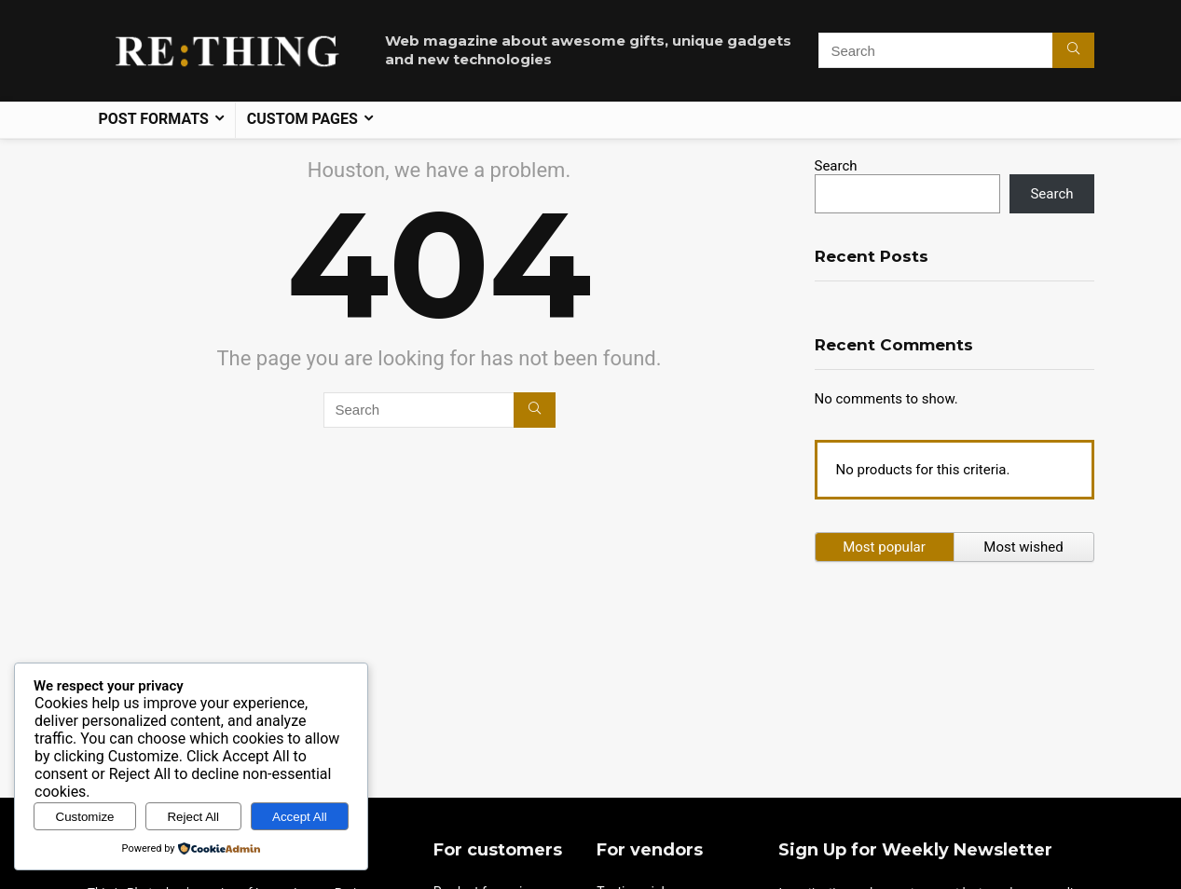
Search (836, 165)
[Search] (1073, 50)
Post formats (154, 119)
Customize (85, 817)
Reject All (193, 817)
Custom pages (302, 119)
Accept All (299, 817)
